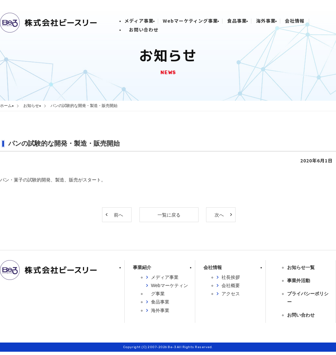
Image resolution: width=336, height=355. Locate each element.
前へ (118, 215)
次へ (219, 215)
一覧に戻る (169, 215)
